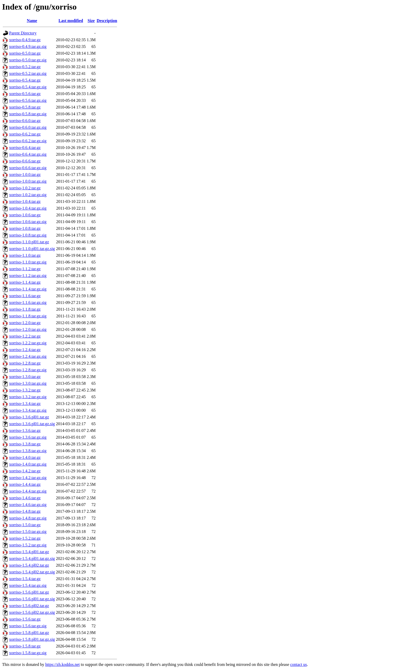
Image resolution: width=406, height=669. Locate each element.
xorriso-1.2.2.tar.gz (25, 336)
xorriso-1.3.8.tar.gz (25, 444)
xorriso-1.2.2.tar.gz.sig (27, 343)
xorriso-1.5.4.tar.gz (25, 579)
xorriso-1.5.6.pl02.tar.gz (29, 605)
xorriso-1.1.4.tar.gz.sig (27, 289)
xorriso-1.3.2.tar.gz (25, 390)
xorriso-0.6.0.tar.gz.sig (27, 127)
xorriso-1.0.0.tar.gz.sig (27, 181)
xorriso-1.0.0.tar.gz (25, 174)
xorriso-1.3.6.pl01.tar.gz (29, 417)
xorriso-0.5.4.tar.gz (25, 80)
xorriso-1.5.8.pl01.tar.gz (29, 632)
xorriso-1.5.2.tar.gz (25, 538)
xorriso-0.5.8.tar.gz (25, 107)
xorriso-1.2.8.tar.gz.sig (27, 370)
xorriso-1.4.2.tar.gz (25, 471)
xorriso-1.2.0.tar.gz (25, 323)
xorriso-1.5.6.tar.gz (25, 619)
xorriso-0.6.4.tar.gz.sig (27, 154)
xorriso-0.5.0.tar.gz (25, 53)
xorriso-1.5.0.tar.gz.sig (27, 531)
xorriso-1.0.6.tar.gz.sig (27, 221)
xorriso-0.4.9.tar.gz (25, 40)
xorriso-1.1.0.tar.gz (25, 255)
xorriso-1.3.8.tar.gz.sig (27, 451)
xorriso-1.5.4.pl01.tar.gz (29, 552)
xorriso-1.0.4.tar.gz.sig (27, 208)
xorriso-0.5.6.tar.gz (25, 93)
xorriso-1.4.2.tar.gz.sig (27, 477)
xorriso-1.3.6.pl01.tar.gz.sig (32, 424)
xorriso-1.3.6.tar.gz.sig (27, 437)
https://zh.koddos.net (62, 664)
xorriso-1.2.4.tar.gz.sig (27, 356)
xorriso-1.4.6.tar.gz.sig (27, 504)
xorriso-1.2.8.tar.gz (25, 363)
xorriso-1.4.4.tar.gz (25, 484)
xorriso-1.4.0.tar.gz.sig (27, 464)
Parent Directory (23, 33)
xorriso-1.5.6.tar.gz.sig (27, 626)
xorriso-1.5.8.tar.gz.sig (27, 653)
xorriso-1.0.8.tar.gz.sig (27, 235)
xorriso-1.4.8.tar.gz (25, 511)
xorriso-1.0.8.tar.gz (25, 228)
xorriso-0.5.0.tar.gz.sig (27, 60)
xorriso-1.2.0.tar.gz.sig (27, 329)
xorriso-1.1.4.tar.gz (25, 282)
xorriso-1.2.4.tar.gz (25, 349)
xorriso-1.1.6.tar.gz (25, 296)
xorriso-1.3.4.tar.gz (25, 403)
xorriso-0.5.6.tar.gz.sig (27, 100)
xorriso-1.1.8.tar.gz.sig (27, 316)
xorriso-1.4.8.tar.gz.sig (27, 518)
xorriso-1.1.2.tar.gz (25, 269)
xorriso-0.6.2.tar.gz (25, 134)
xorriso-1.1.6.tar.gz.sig (27, 302)
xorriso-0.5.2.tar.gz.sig (27, 73)
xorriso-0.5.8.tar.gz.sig (27, 114)
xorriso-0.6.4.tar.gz (25, 147)
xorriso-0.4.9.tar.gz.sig (27, 46)
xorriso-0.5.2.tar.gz (25, 67)
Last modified (71, 20)
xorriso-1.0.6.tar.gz (25, 215)
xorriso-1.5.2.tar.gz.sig (27, 545)
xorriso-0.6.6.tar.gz (25, 161)
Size (91, 20)
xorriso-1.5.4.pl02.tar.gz (29, 565)
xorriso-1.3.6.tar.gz (25, 430)
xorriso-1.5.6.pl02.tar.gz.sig (32, 612)
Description (107, 20)
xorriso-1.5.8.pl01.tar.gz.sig (32, 639)
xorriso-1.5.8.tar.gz (25, 646)
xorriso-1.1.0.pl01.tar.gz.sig (32, 248)
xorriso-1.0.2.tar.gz (25, 188)
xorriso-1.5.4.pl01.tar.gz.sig (32, 558)
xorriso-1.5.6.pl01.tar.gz (29, 592)
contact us (298, 664)
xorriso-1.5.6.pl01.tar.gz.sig (32, 599)
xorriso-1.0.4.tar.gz (25, 201)
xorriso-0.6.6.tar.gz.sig (27, 168)
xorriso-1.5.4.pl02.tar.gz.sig (32, 572)
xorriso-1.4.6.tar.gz (25, 498)
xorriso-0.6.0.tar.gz (25, 120)
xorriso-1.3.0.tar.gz (25, 376)
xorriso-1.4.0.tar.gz (25, 457)
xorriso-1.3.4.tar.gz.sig (27, 410)
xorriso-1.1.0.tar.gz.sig (27, 262)
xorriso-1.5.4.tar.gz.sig (27, 585)
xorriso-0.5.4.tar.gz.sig (27, 87)
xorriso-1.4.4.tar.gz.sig (27, 491)
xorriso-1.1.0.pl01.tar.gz (29, 242)
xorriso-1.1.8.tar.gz (25, 309)
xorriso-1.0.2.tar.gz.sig (27, 195)
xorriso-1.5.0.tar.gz (25, 525)
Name (32, 20)
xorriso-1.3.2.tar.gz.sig (27, 397)
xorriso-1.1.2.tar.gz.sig (27, 275)
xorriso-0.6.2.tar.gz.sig (27, 141)
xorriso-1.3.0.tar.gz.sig (27, 383)
